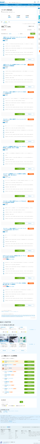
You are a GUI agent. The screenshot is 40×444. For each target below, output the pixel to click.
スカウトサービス (2, 434)
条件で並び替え (30, 29)
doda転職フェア (23, 432)
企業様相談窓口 (10, 421)
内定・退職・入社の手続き (34, 433)
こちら (11, 422)
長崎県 (11, 316)
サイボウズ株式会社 (16, 6)
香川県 (2, 316)
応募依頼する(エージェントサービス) (30, 37)
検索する (33, 33)
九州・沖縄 (16, 437)
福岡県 (8, 316)
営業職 (2, 311)
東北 (15, 432)
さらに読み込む (32, 329)
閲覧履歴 (35, 2)
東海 (15, 434)
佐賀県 (10, 316)
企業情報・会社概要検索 (10, 6)
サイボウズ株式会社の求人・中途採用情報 (23, 6)
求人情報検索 (2, 432)
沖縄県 (22, 316)
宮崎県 (17, 316)
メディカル (10, 433)
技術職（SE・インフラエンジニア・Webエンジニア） (12, 311)
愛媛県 (4, 316)
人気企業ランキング (31, 434)
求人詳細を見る (19, 59)
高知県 (6, 316)
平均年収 (35, 434)
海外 (15, 438)
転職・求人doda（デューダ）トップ (3, 6)
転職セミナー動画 (23, 433)
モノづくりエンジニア (11, 432)
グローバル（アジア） (11, 437)
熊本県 (13, 316)
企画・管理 (4, 311)
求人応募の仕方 (38, 432)
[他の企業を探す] (10, 402)
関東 (15, 433)
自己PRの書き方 (34, 432)
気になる (38, 2)
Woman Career (10, 438)
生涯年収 (37, 434)
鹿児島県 (20, 316)
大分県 (15, 316)
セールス (10, 434)
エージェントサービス (3, 433)
